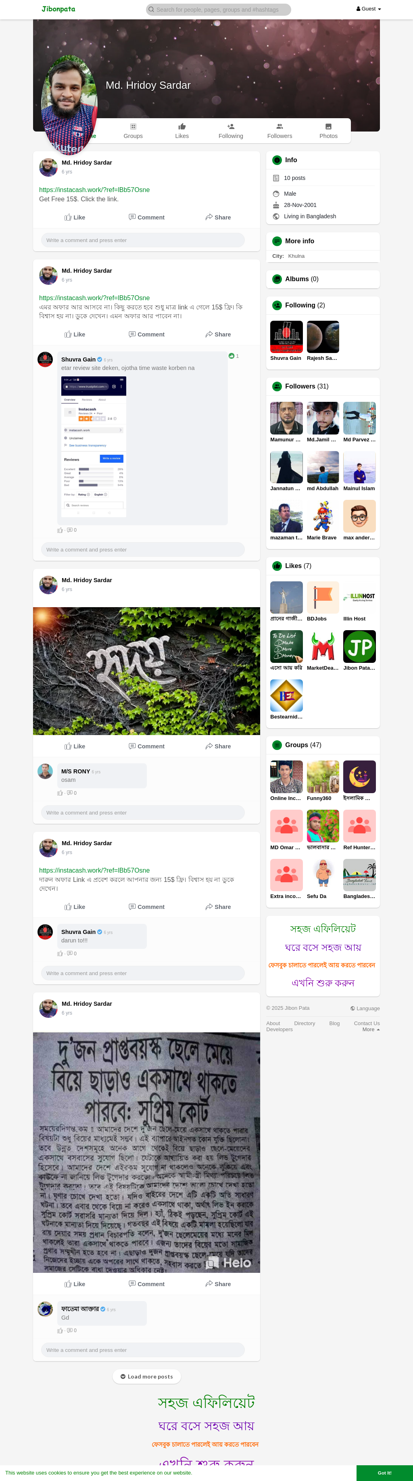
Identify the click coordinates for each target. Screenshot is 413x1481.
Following (300, 305)
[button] (218, 9)
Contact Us (367, 1023)
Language (365, 1008)
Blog (335, 1023)
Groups (296, 745)
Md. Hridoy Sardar (148, 85)
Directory (304, 1023)
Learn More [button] (208, 1473)
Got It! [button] (385, 1472)
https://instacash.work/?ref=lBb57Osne (94, 189)
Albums (297, 279)
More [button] (371, 1029)
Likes (293, 566)
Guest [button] (369, 9)
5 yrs (67, 172)
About (273, 1023)
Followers (300, 386)
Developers (279, 1029)
